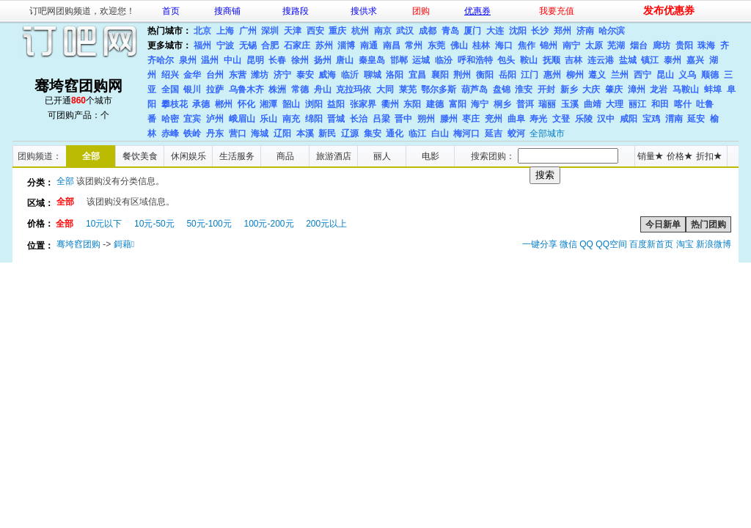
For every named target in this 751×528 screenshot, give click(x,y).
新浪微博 (713, 244)
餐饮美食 (140, 156)
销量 (650, 156)
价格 (679, 156)
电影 (430, 156)
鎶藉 (124, 244)
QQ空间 (611, 244)
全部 (91, 156)
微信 (568, 244)
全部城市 (547, 133)
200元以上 (326, 224)
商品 (285, 156)
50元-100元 (208, 224)
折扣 (709, 156)
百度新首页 (651, 244)
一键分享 (539, 244)
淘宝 (685, 244)
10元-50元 (154, 224)
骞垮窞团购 (78, 244)
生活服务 (236, 156)
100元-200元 (268, 224)
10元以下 (104, 224)
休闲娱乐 (188, 156)
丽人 (382, 156)
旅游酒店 (333, 156)
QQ (586, 244)
